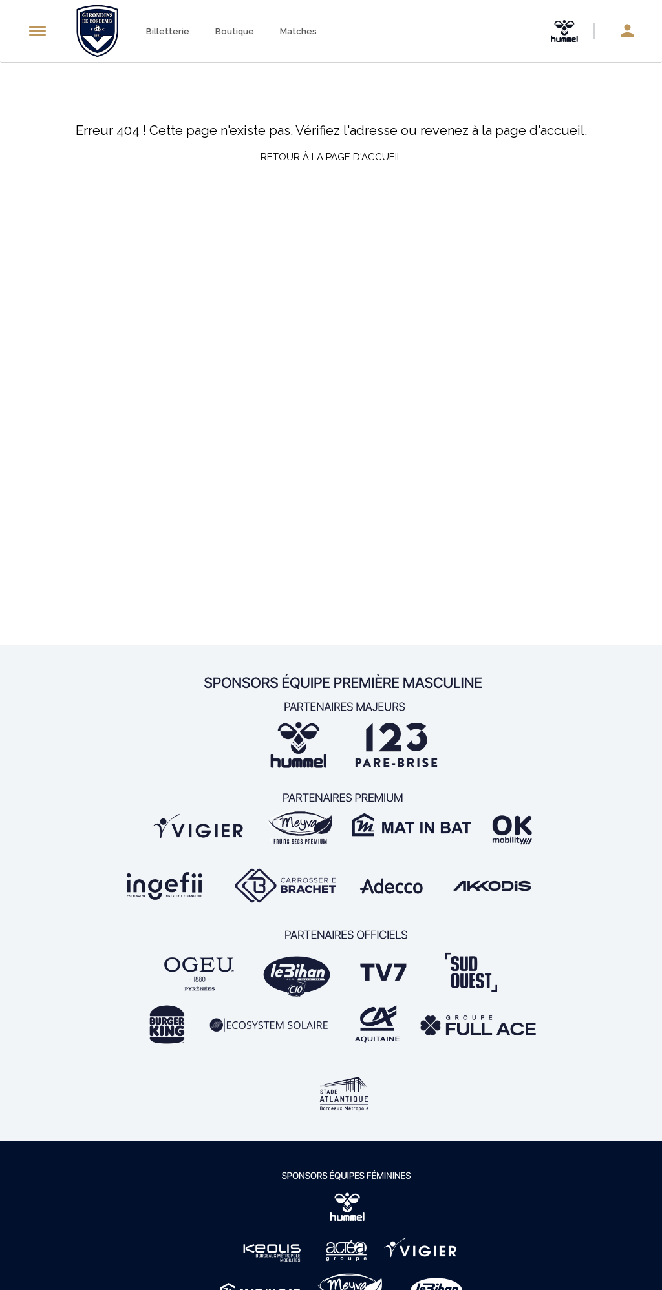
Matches (298, 31)
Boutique (234, 31)
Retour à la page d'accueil (331, 157)
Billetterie (167, 31)
